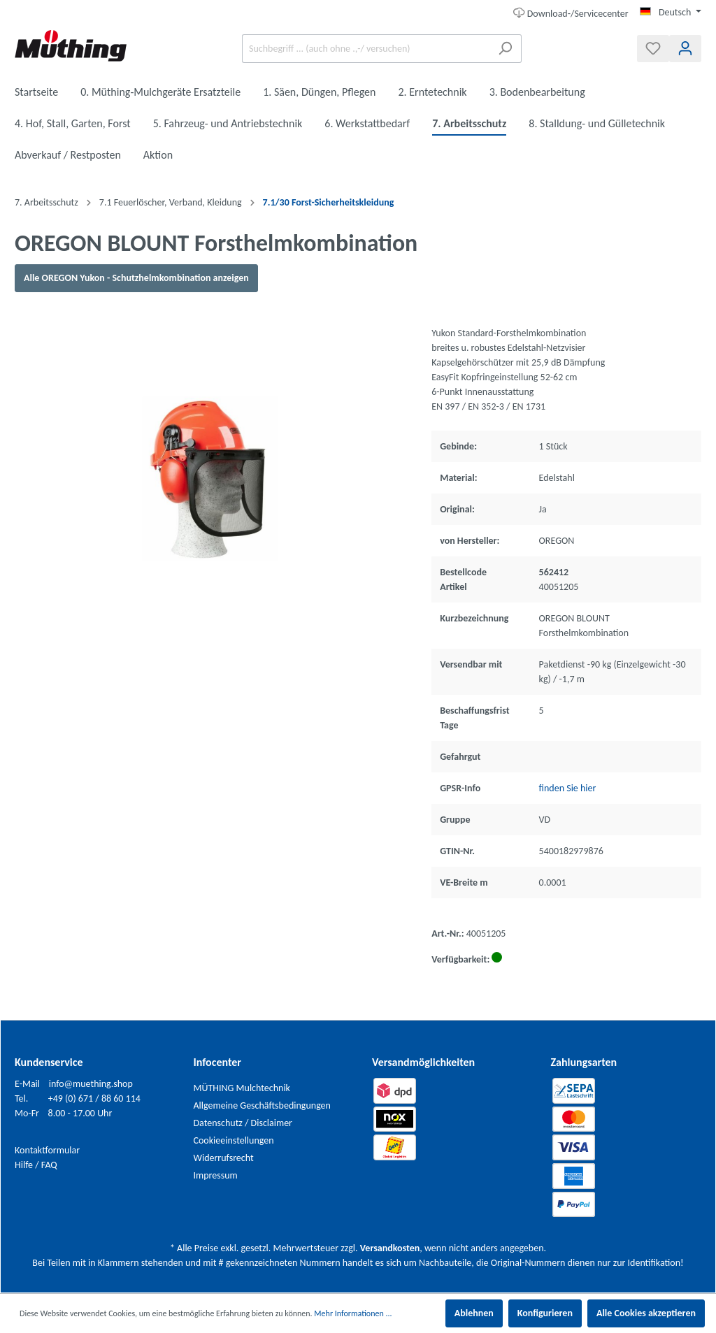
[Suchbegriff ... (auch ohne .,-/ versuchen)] (365, 48)
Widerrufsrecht (224, 1158)
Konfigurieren (545, 1313)
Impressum (216, 1175)
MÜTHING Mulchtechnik (242, 1088)
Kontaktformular (47, 1150)
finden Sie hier (567, 788)
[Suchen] (505, 48)
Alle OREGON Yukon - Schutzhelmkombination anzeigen (136, 278)
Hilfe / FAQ (36, 1165)
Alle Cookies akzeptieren (646, 1313)
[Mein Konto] (685, 48)
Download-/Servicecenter (571, 12)
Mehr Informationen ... (353, 1313)
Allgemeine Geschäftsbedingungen (262, 1105)
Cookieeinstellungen (234, 1140)
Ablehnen (474, 1313)
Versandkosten (390, 1248)
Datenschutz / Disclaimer (243, 1123)
